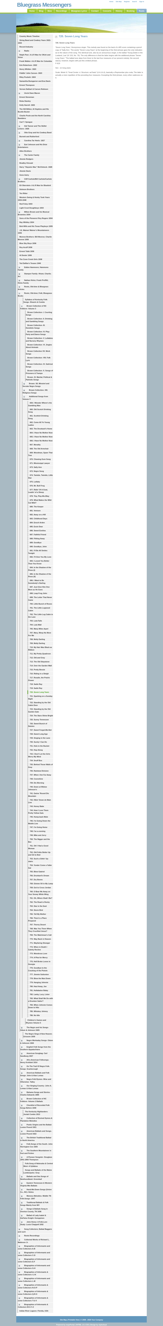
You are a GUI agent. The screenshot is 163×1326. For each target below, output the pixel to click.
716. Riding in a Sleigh (39, 674)
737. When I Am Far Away (40, 775)
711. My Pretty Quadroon (40, 654)
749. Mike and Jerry (38, 835)
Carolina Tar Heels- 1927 (34, 140)
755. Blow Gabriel (37, 872)
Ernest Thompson (27, 85)
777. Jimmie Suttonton (39, 974)
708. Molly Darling (37, 639)
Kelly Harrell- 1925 (27, 105)
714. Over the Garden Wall (41, 666)
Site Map (119, 1)
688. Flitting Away (37, 539)
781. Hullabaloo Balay (39, 990)
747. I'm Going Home (38, 827)
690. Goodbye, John (38, 546)
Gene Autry (24, 175)
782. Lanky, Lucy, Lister (40, 994)
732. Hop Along (36, 750)
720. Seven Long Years (39, 692)
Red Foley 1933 (25, 204)
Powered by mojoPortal (65, 1325)
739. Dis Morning (37, 783)
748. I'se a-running (37, 831)
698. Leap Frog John (38, 593)
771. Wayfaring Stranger (40, 943)
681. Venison (35, 511)
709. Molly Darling (37, 643)
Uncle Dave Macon (32, 93)
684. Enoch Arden (37, 523)
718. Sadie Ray (36, 684)
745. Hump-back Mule (39, 817)
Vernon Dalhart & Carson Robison (33, 89)
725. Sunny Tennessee (39, 720)
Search (134, 1)
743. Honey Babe (37, 806)
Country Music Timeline (29, 36)
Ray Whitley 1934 (26, 222)
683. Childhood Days (38, 519)
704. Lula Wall (36, 625)
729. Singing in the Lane (40, 738)
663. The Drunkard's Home (41, 429)
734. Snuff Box (36, 760)
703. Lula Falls (36, 621)
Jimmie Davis (25, 171)
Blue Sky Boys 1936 (27, 243)
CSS (87, 1325)
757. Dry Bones (36, 880)
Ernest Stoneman (26, 97)
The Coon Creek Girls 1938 (30, 259)
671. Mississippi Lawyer (40, 463)
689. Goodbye (35, 542)
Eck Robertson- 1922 (28, 65)
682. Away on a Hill (38, 515)
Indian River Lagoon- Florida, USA (33, 1311)
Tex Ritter (23, 193)
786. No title (35, 1015)
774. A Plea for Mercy (39, 957)
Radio (26, 51)
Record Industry (26, 47)
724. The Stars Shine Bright (41, 716)
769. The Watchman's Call (41, 935)
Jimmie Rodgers (26, 159)
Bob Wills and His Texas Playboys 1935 (36, 226)
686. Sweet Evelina (38, 531)
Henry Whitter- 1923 (27, 69)
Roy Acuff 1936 (25, 247)
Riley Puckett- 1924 (27, 77)
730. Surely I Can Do (38, 742)
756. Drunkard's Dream (39, 876)
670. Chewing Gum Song (40, 459)
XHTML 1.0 (80, 1325)
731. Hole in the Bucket (39, 746)
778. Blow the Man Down (40, 978)
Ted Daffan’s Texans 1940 (30, 263)
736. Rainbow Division (39, 771)
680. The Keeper (36, 507)
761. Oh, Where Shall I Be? (41, 898)
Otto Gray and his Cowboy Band (38, 132)
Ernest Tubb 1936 (26, 251)
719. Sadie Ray (36, 688)
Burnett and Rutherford (29, 136)
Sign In (141, 1)
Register (127, 1)
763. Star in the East (38, 906)
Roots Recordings (31, 1236)
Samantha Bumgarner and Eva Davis (34, 81)
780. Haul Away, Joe (38, 986)
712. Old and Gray (37, 658)
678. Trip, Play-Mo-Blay (39, 496)
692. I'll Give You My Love (40, 557)
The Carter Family (31, 155)
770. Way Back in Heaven (40, 939)
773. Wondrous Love (38, 953)
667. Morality (35, 445)
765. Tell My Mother (38, 914)
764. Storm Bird (36, 910)
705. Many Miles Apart (39, 629)
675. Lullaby (35, 482)
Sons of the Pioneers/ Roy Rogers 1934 (36, 218)
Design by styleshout (98, 1325)
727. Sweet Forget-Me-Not (41, 730)
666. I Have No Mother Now (41, 441)
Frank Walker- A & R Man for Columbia (35, 61)
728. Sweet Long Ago (39, 734)
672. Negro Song (37, 471)
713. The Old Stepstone (40, 662)
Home (111, 1)
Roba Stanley (25, 101)
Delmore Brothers (27, 189)
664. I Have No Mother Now (41, 433)
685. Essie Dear (36, 527)
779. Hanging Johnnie (39, 982)
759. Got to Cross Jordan (40, 888)
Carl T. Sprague (25, 122)
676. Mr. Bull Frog (37, 486)
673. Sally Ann (36, 467)
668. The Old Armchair (39, 449)
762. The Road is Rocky (40, 902)
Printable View (73, 1320)
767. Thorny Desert (38, 925)
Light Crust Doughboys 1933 (31, 208)
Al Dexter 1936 (25, 255)
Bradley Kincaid (26, 163)
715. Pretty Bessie (37, 670)
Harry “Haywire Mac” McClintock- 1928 (35, 167)
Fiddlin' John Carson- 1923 (30, 73)
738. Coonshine (36, 779)
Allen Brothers (25, 151)
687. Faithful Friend (38, 535)
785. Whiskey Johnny (39, 1011)
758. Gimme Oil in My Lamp (41, 884)
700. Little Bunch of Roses (41, 604)
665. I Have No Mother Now (41, 437)
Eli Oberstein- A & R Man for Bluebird (35, 185)
